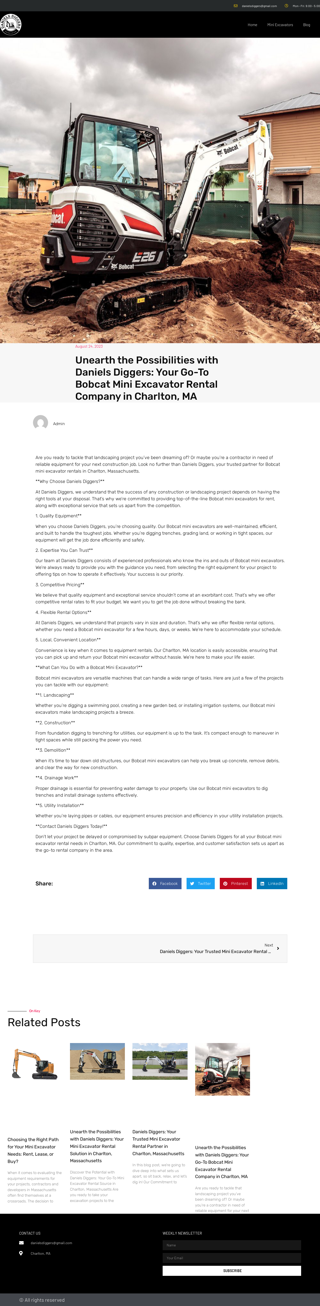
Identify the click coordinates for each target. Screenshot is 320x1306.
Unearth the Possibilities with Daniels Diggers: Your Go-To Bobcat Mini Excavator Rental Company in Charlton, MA (222, 1162)
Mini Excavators (280, 24)
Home (252, 24)
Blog (306, 24)
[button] (165, 883)
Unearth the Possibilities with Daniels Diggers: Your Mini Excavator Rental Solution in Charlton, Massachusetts (97, 1146)
